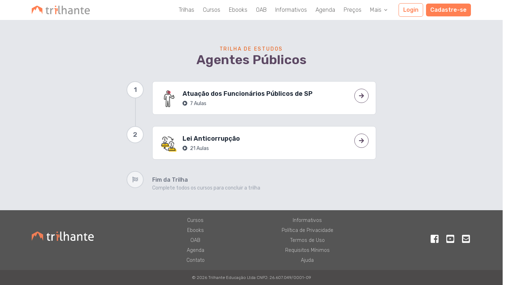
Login (411, 9)
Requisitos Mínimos (307, 250)
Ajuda (307, 260)
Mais (379, 9)
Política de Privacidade (307, 230)
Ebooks (238, 9)
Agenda (325, 9)
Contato (195, 260)
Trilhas (186, 9)
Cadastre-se (448, 9)
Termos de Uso (307, 240)
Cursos (211, 9)
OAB (261, 9)
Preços (352, 9)
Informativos (291, 9)
